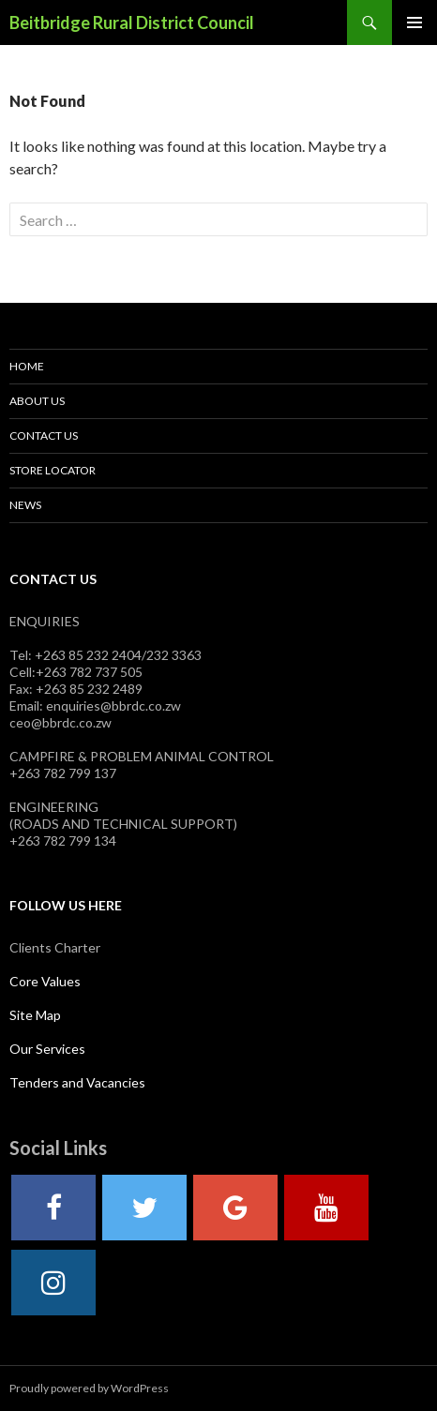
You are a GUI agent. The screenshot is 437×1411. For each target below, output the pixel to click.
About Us (37, 401)
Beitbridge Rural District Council (131, 22)
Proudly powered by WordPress (89, 1388)
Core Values (45, 981)
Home (26, 366)
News (25, 505)
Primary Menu (414, 22)
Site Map (35, 1015)
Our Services (47, 1049)
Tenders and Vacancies (77, 1082)
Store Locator (52, 470)
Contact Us (43, 435)
